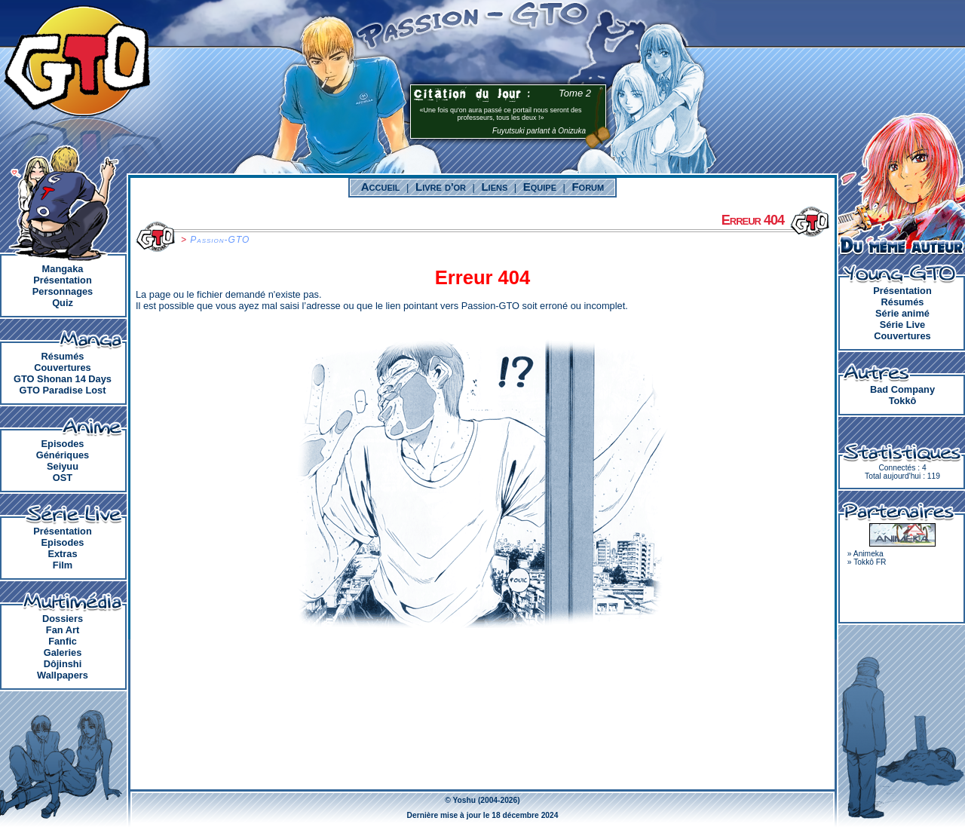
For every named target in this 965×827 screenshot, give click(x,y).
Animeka (868, 554)
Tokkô (903, 400)
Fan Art (62, 630)
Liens (494, 186)
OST (62, 477)
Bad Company (902, 389)
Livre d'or (440, 186)
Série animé (902, 313)
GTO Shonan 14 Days (63, 378)
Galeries (63, 652)
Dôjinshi (62, 663)
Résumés (62, 356)
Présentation (62, 280)
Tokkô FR (869, 562)
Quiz (62, 302)
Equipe (539, 186)
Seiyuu (62, 466)
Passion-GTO (220, 239)
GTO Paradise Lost (63, 390)
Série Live (902, 324)
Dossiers (62, 618)
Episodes (62, 443)
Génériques (62, 455)
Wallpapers (62, 675)
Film (62, 565)
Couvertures (62, 367)
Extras (62, 553)
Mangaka (63, 268)
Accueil (380, 186)
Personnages (62, 291)
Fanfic (62, 641)
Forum (587, 186)
